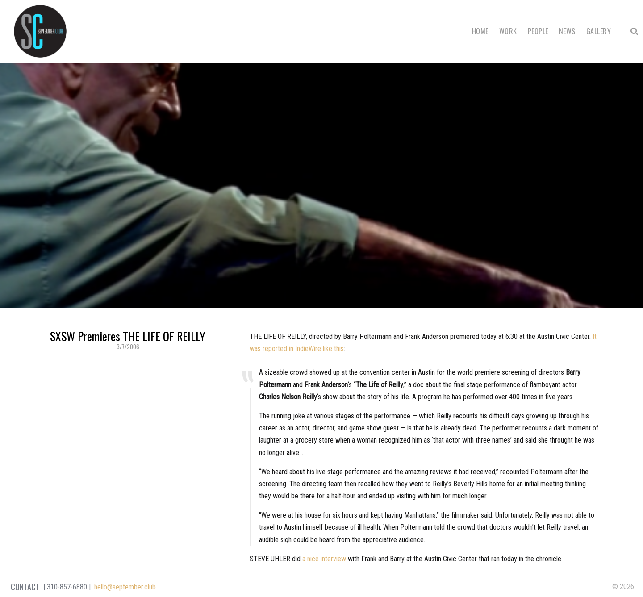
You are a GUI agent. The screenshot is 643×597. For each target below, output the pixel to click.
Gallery (598, 31)
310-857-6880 (67, 587)
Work (508, 31)
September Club (40, 31)
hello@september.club (125, 587)
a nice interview (324, 559)
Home (480, 31)
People (538, 31)
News (567, 31)
